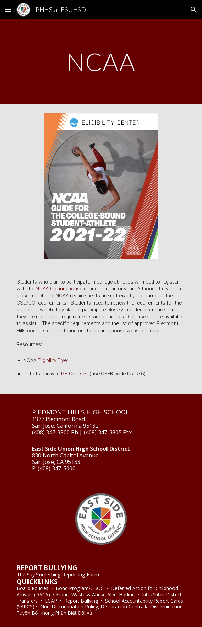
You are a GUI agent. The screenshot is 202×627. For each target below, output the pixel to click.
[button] (8, 9)
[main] (101, 62)
